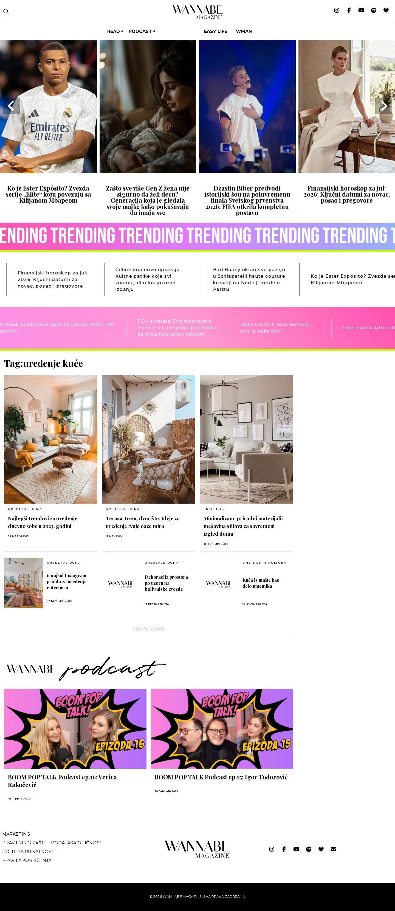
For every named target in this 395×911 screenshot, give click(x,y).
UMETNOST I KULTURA (264, 562)
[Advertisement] (339, 396)
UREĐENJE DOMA (25, 508)
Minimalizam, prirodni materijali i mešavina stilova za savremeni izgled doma (244, 526)
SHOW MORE (149, 629)
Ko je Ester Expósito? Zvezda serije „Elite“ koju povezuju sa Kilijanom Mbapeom (48, 194)
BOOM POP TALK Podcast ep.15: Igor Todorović (221, 777)
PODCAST (140, 31)
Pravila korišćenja (26, 860)
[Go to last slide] (11, 106)
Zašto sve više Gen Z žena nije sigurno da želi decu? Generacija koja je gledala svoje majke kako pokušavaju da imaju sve (148, 200)
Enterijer (214, 508)
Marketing (16, 834)
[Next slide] (383, 106)
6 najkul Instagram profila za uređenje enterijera (67, 581)
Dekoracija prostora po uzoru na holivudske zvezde (166, 583)
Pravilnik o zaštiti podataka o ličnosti (53, 842)
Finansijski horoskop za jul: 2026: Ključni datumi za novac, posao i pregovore (347, 194)
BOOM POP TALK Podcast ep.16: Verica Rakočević (62, 780)
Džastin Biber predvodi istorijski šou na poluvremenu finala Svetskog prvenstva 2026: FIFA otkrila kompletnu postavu (247, 200)
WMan (244, 31)
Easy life (215, 31)
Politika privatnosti (29, 851)
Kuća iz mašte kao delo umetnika (261, 583)
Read (113, 31)
